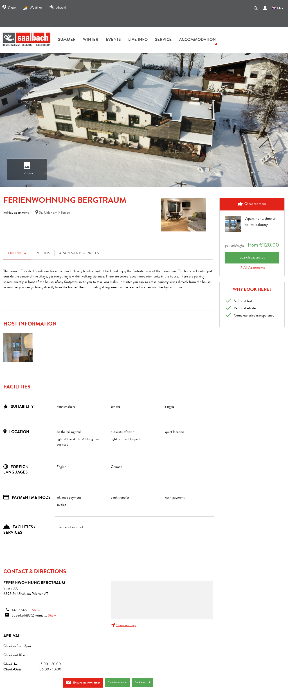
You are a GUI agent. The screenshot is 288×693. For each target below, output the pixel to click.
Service (163, 40)
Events (113, 40)
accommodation (197, 40)
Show (36, 610)
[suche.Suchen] (256, 9)
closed (57, 8)
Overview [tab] (17, 253)
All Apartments (252, 268)
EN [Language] (278, 8)
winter (90, 40)
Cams (9, 8)
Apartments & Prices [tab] (79, 253)
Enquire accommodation (83, 682)
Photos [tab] (43, 253)
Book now (142, 682)
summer (67, 40)
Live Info (138, 40)
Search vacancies (117, 682)
